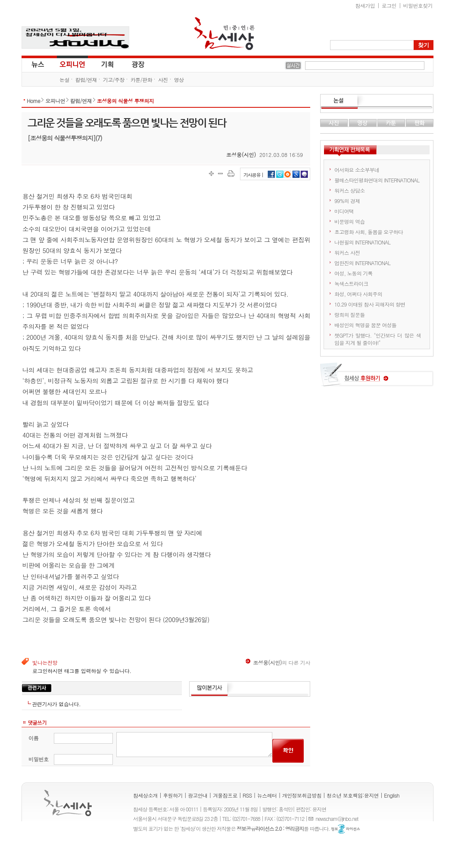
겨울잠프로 (225, 795)
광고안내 (198, 795)
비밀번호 (38, 759)
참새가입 (365, 5)
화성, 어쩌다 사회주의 (358, 293)
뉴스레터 (267, 795)
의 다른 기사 (278, 662)
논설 (64, 79)
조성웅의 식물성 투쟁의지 (125, 100)
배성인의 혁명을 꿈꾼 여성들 (365, 325)
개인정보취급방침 (301, 795)
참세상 (224, 33)
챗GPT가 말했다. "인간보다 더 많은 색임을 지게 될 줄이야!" (377, 339)
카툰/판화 (141, 79)
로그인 (389, 5)
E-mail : (312, 818)
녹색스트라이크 (351, 283)
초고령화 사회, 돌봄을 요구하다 (368, 231)
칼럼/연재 (86, 79)
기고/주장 (114, 79)
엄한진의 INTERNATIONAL (362, 262)
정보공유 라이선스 (345, 829)
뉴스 (37, 64)
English (391, 795)
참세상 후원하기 (376, 378)
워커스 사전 (347, 252)
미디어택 (344, 211)
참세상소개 (145, 795)
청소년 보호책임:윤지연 (353, 795)
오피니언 (72, 64)
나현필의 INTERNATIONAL (362, 242)
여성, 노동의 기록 (353, 273)
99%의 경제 (347, 200)
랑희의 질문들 (349, 314)
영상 (179, 79)
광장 (132, 64)
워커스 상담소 (349, 190)
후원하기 (173, 795)
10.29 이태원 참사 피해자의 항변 (369, 304)
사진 (163, 79)
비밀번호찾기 (418, 5)
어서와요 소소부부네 (356, 169)
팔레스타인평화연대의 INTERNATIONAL (376, 180)
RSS (247, 795)
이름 (33, 738)
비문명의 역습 (349, 221)
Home (33, 100)
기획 (107, 64)
